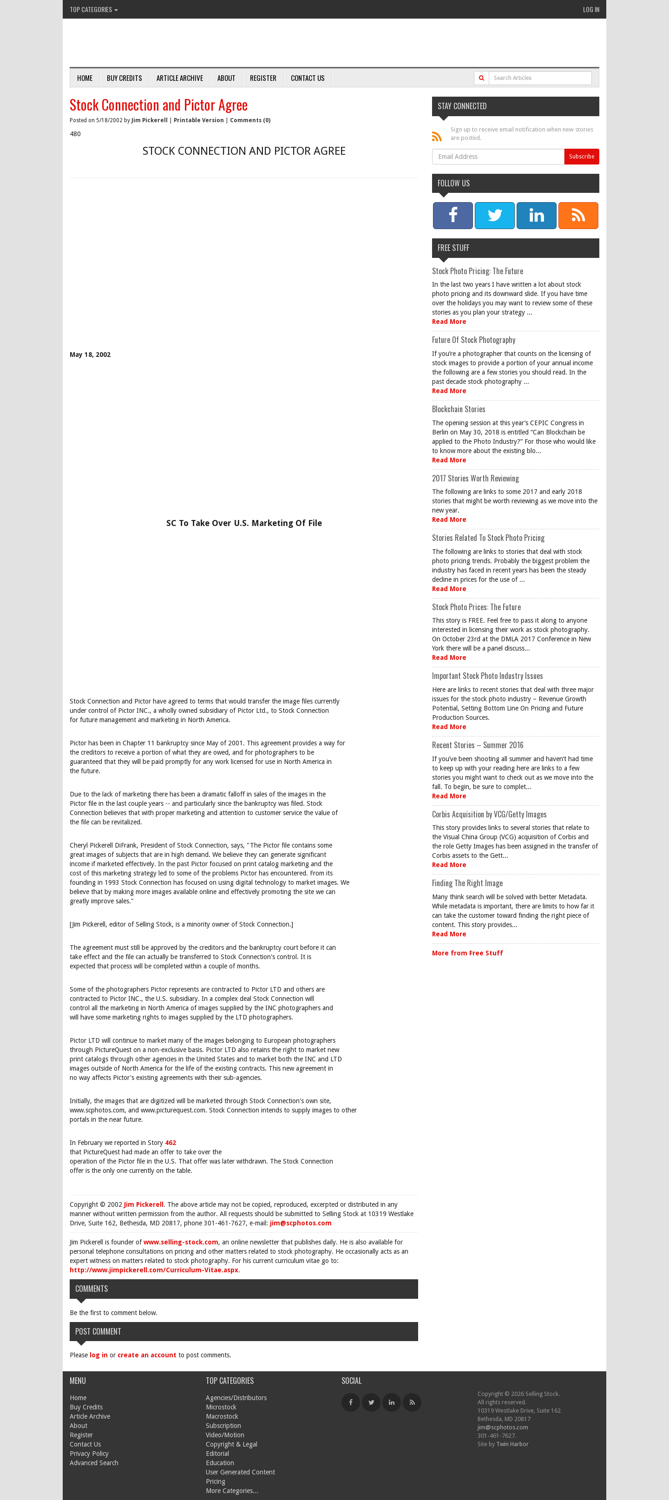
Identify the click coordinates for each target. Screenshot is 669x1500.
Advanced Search (94, 1463)
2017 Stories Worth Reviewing (475, 478)
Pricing (215, 1481)
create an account (147, 1355)
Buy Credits (124, 77)
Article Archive (180, 77)
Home (84, 77)
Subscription (223, 1425)
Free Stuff (453, 247)
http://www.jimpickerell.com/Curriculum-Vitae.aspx (154, 1270)
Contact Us (308, 77)
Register (263, 77)
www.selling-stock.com (181, 1242)
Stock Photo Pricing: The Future (477, 270)
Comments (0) (250, 120)
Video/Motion (225, 1435)
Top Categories (94, 9)
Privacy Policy (89, 1453)
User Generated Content (240, 1472)
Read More (449, 321)
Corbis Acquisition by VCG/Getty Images (489, 814)
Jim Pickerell (149, 120)
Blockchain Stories (458, 408)
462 (170, 1142)
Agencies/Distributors (236, 1397)
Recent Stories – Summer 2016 (478, 744)
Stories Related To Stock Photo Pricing (488, 537)
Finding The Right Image (467, 882)
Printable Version (199, 120)
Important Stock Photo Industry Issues (487, 675)
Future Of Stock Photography (473, 339)
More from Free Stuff (467, 953)
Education (220, 1463)
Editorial (217, 1453)
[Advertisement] (244, 271)
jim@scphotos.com (301, 1223)
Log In (591, 9)
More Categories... (232, 1490)
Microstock (221, 1407)
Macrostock (222, 1416)
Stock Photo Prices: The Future (476, 606)
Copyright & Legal (231, 1444)
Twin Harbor (512, 1444)
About (226, 77)
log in (99, 1355)
